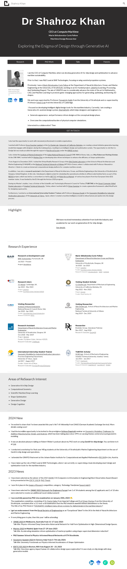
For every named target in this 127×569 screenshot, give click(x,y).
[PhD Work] (49, 62)
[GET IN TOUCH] (73, 130)
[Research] (20, 62)
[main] (63, 21)
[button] (124, 3)
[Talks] (78, 62)
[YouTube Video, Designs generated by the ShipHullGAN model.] (29, 227)
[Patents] (106, 62)
